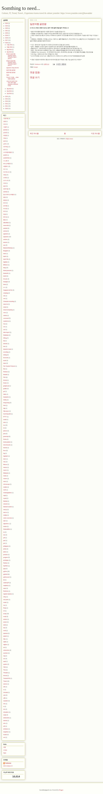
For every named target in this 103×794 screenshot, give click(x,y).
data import (6, 332)
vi (3, 706)
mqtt (4, 495)
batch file (5, 259)
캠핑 (4, 197)
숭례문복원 (6, 158)
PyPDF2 (5, 566)
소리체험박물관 (7, 152)
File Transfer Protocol (9, 366)
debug (5, 338)
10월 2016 (10, 47)
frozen (5, 383)
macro (5, 470)
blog (4, 267)
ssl (4, 647)
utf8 (4, 698)
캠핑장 (5, 200)
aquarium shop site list (12, 68)
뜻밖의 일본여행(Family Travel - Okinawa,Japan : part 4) (11, 63)
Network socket (7, 506)
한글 (4, 214)
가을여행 (5, 118)
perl (4, 540)
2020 (6, 33)
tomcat (5, 675)
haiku (4, 394)
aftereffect (6, 222)
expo (4, 363)
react (4, 588)
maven (5, 478)
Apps (7, 75)
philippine (6, 546)
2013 (6, 101)
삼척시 (5, 144)
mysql (4, 498)
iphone (5, 431)
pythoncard (6, 577)
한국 (4, 211)
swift (4, 661)
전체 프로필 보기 (8, 766)
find (4, 369)
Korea (5, 439)
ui (3, 689)
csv (4, 326)
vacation (5, 701)
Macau (5, 464)
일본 (4, 186)
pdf (4, 537)
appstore (5, 234)
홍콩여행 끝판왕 (10, 72)
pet (4, 543)
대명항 (5, 135)
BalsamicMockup (8, 248)
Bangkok (5, 251)
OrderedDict (6, 529)
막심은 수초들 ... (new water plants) (12, 78)
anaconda (6, 225)
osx (4, 535)
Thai (4, 670)
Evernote (5, 357)
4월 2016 (9, 52)
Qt (4, 580)
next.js (5, 509)
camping (5, 293)
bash (4, 253)
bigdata (5, 262)
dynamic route (7, 349)
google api (6, 386)
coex (4, 312)
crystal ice (6, 321)
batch (4, 256)
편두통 (5, 206)
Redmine (5, 591)
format (5, 380)
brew (4, 284)
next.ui (5, 512)
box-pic (5, 279)
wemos (5, 720)
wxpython (6, 732)
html (4, 405)
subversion (6, 650)
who (4, 723)
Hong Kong (6, 402)
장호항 (5, 191)
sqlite (4, 642)
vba (4, 703)
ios (4, 425)
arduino (5, 239)
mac (4, 461)
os (4, 532)
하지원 (5, 208)
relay (4, 597)
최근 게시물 (34, 133)
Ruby (4, 608)
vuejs (4, 715)
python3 (5, 574)
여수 (4, 169)
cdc (4, 296)
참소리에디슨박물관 (8, 194)
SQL (4, 639)
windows (5, 729)
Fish (4, 377)
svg (4, 656)
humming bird (7, 414)
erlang (5, 355)
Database (6, 335)
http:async (6, 411)
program (5, 557)
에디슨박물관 (7, 163)
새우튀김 (5, 146)
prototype (5, 560)
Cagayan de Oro (7, 290)
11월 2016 (10, 44)
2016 (6, 42)
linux (4, 450)
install (4, 419)
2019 (6, 35)
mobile (5, 487)
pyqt (4, 568)
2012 (6, 103)
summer (5, 653)
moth (4, 490)
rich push (5, 599)
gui (4, 391)
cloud (4, 307)
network (5, 504)
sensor (5, 619)
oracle (5, 526)
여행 (4, 175)
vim (4, 709)
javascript (6, 436)
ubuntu (5, 684)
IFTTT (5, 416)
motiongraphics (7, 492)
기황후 (5, 127)
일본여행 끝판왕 (10, 70)
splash (5, 636)
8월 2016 (9, 49)
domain (5, 343)
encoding (5, 352)
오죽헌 (5, 177)
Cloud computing (8, 310)
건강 (4, 124)
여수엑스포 (6, 172)
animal (5, 231)
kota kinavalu (6, 445)
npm (4, 521)
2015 (6, 96)
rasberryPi (6, 582)
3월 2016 (9, 88)
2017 (6, 40)
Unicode (5, 692)
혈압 (4, 220)
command (6, 318)
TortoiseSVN (6, 678)
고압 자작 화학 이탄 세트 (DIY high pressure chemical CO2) (12, 83)
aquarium (5, 236)
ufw (4, 686)
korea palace (6, 442)
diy (4, 340)
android (5, 228)
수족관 (5, 750)
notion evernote (7, 518)
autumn (5, 242)
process (5, 554)
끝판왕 (5, 130)
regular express (7, 594)
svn (4, 658)
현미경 (5, 217)
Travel (5, 681)
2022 (6, 28)
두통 (4, 138)
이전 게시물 (95, 133)
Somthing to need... (21, 8)
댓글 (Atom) (69, 138)
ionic (4, 422)
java (4, 433)
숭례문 (5, 155)
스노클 (5, 160)
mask (4, 476)
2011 (6, 106)
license (5, 447)
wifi (4, 726)
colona (5, 315)
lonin (4, 459)
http (4, 408)
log (4, 453)
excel (4, 360)
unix (4, 695)
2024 (6, 23)
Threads (5, 672)
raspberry (6, 585)
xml (4, 737)
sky (4, 627)
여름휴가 (5, 166)
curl (4, 329)
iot (4, 428)
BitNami (5, 265)
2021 (6, 30)
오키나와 (5, 180)
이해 (4, 183)
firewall (5, 374)
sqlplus (5, 644)
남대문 (5, 132)
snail (4, 630)
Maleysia (5, 473)
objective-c (6, 523)
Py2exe (5, 563)
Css (4, 324)
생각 (4, 149)
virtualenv (6, 712)
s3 (4, 611)
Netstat (5, 501)
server (5, 622)
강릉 (4, 121)
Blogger (61, 790)
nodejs (5, 515)
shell (4, 625)
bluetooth (5, 273)
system (5, 664)
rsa (4, 605)
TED (4, 667)
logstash (5, 456)
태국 (4, 203)
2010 (6, 108)
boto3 (4, 276)
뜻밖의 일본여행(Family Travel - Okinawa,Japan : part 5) (11, 56)
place (4, 552)
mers (4, 481)
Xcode (5, 734)
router (4, 602)
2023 (6, 26)
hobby (5, 400)
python (5, 571)
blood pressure (7, 270)
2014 (6, 99)
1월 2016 (9, 93)
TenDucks (8, 763)
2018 (6, 38)
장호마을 (5, 189)
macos (5, 467)
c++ (4, 287)
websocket (6, 718)
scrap (4, 613)
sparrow (5, 633)
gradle (5, 388)
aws (4, 245)
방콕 (4, 141)
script (4, 616)
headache (6, 397)
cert (4, 298)
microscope (6, 484)
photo (4, 549)
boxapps (35, 67)
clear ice (5, 304)
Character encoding (8, 301)
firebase (5, 372)
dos (4, 346)
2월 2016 (9, 91)
